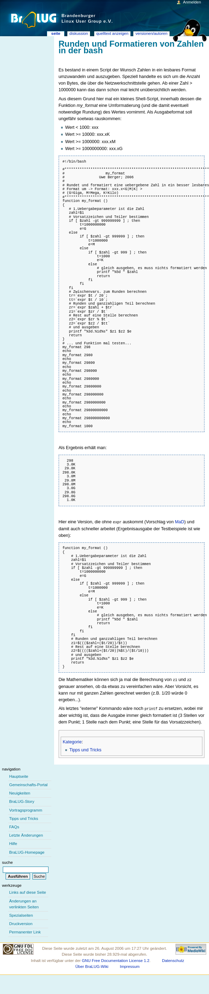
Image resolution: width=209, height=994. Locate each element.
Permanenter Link (24, 931)
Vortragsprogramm (25, 809)
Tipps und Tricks (85, 748)
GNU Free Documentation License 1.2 (115, 959)
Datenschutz (173, 959)
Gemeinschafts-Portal (28, 784)
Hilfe (13, 842)
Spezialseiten (21, 914)
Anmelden (192, 2)
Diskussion (78, 33)
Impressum (130, 965)
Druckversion (20, 923)
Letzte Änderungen (26, 834)
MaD (179, 521)
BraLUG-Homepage (26, 851)
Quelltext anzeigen (112, 33)
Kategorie (72, 740)
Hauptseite (18, 775)
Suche (7, 861)
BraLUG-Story (21, 800)
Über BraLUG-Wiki (92, 965)
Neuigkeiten (19, 792)
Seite (55, 33)
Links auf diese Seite (27, 891)
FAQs (14, 826)
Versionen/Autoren (151, 33)
